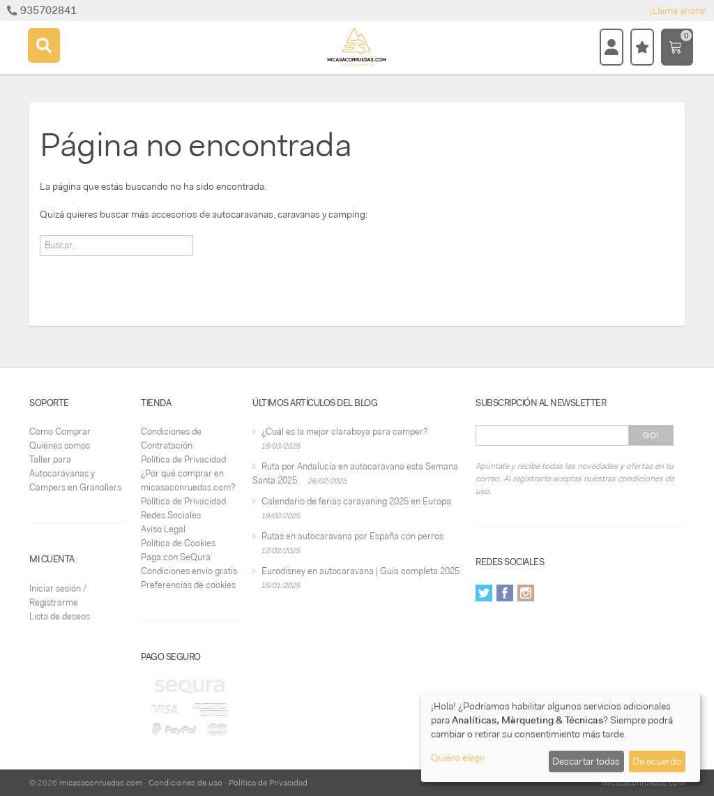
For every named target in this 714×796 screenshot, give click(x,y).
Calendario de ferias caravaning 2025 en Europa (356, 501)
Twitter (484, 593)
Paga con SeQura (176, 557)
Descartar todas (586, 761)
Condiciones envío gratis (189, 571)
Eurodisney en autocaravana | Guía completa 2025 (360, 571)
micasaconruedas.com (100, 782)
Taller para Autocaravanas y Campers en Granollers (75, 473)
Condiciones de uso (185, 782)
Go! (651, 435)
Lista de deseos (59, 616)
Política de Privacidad (183, 459)
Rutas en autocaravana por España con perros (352, 536)
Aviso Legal (163, 529)
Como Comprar (60, 431)
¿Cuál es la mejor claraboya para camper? (344, 431)
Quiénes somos (59, 445)
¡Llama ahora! (678, 10)
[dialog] (560, 737)
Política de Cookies (178, 543)
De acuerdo (656, 761)
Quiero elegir (458, 757)
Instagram (525, 593)
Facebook (504, 593)
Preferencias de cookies (188, 585)
